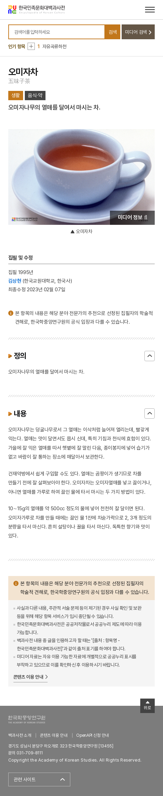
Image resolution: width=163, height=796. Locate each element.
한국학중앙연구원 (26, 719)
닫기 (149, 356)
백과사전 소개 (19, 735)
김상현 (14, 281)
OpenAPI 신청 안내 (92, 735)
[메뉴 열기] (150, 9)
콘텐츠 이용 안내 (28, 677)
